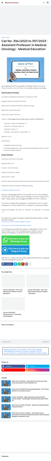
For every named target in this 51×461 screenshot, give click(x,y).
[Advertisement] (25, 20)
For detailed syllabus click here (10, 190)
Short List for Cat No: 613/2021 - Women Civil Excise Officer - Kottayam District (31, 406)
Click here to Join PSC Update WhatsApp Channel (16, 225)
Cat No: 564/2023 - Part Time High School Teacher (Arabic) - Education (38, 291)
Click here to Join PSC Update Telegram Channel (15, 222)
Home (3, 37)
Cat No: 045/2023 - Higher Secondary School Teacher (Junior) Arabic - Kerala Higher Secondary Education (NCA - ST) (30, 398)
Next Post (46, 342)
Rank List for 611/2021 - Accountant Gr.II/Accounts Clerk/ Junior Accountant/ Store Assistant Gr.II (29, 382)
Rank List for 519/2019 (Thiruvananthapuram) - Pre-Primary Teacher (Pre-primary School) (30, 390)
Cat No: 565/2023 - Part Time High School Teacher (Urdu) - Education (13, 291)
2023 (7, 37)
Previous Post (6, 342)
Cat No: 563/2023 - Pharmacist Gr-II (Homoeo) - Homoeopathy (12, 314)
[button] (2, 2)
